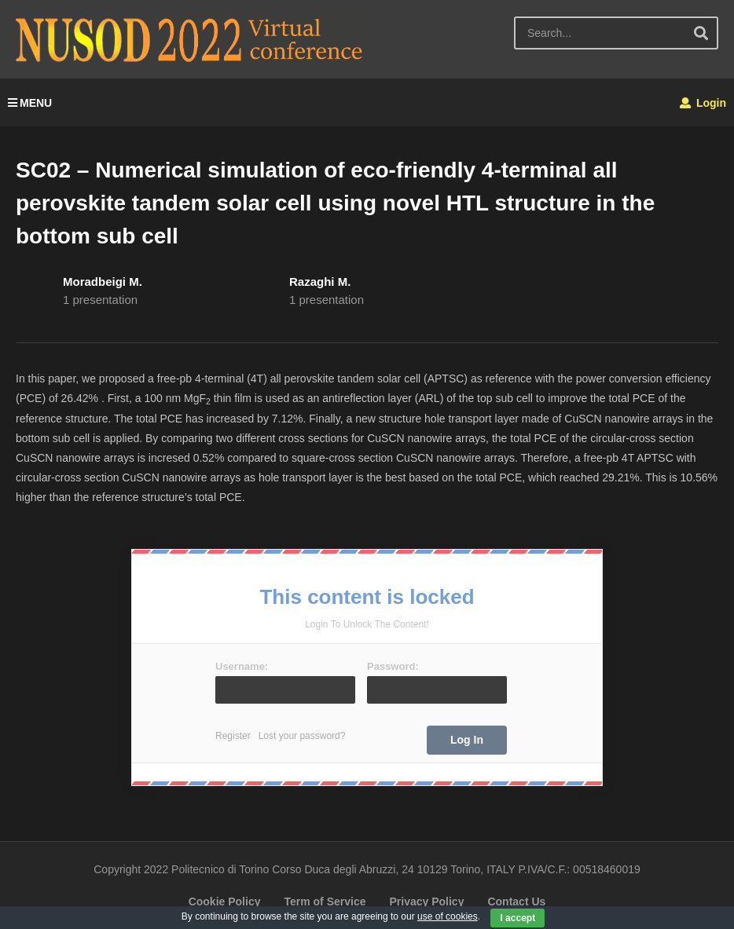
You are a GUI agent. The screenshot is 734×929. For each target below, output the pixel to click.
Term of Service (324, 901)
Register (233, 735)
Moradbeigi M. (102, 281)
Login (703, 103)
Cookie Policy (225, 901)
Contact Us (516, 901)
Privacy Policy (426, 901)
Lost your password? (302, 735)
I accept (517, 918)
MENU (30, 103)
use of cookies (447, 916)
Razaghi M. (319, 281)
